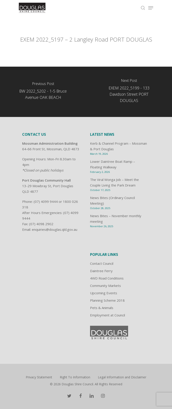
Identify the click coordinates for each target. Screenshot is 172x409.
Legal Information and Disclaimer (122, 377)
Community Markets (105, 285)
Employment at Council (107, 315)
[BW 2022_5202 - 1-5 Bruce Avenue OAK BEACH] (43, 92)
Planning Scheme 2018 (107, 300)
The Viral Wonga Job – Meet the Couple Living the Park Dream (114, 182)
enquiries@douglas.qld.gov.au (54, 229)
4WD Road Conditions (107, 278)
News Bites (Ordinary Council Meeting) (112, 200)
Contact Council (101, 263)
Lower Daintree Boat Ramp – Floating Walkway (112, 164)
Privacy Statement (39, 377)
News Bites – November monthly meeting (115, 219)
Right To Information (75, 377)
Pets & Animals (101, 307)
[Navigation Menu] (150, 8)
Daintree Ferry (101, 271)
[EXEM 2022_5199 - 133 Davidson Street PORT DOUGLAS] (129, 92)
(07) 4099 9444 (46, 201)
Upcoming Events (103, 293)
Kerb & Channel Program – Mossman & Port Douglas (118, 146)
